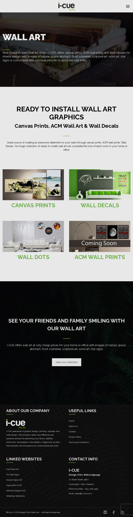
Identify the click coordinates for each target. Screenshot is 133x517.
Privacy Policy (75, 437)
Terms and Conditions (79, 442)
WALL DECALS (100, 205)
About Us (73, 426)
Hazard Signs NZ (14, 480)
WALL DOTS (33, 257)
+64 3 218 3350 (91, 489)
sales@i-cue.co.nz (83, 493)
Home (71, 421)
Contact (72, 431)
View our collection (67, 362)
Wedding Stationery (15, 496)
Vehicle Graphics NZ (16, 490)
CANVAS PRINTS (33, 205)
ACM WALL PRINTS (100, 257)
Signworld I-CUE (14, 485)
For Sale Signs (12, 474)
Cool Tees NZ (12, 469)
